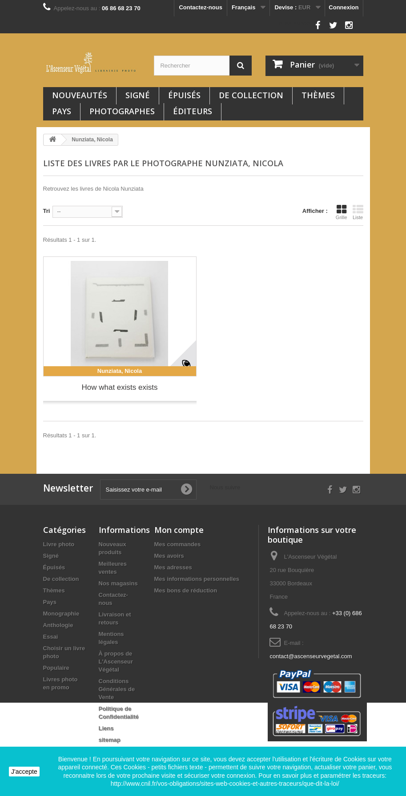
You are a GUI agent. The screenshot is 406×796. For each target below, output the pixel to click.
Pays (61, 111)
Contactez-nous (200, 7)
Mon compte (179, 529)
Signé (137, 95)
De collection (251, 95)
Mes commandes (177, 544)
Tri (46, 211)
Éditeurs (192, 111)
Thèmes (318, 95)
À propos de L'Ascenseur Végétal (116, 661)
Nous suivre (294, 23)
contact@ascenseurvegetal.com (310, 656)
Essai (50, 636)
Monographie (61, 613)
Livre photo (59, 544)
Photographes (122, 111)
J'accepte (24, 771)
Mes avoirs (169, 555)
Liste (358, 212)
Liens (106, 728)
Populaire (56, 667)
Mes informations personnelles (196, 579)
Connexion (343, 7)
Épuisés (184, 95)
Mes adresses (173, 567)
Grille (341, 212)
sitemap (110, 739)
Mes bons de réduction (185, 590)
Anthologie (58, 625)
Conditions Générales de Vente (117, 689)
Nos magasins (118, 583)
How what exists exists (120, 387)
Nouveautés (79, 95)
